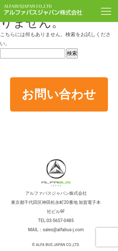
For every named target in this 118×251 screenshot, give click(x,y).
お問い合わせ (59, 94)
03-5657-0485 (60, 220)
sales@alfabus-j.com (63, 229)
